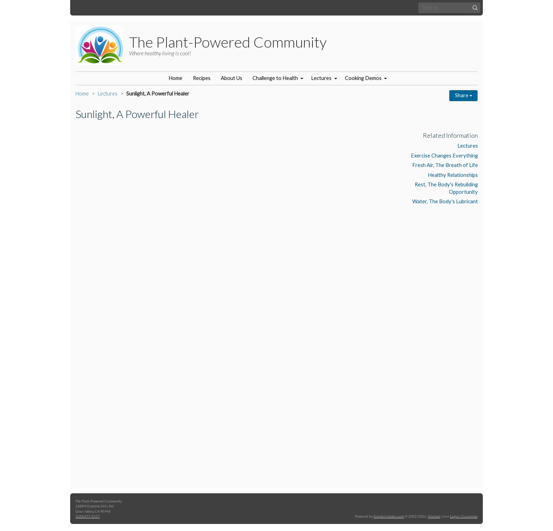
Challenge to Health (275, 78)
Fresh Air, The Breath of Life (445, 165)
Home (175, 78)
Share (463, 95)
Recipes (202, 78)
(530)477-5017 (87, 516)
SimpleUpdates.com (388, 516)
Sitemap (434, 516)
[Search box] (449, 7)
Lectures (321, 78)
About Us (231, 78)
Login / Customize (464, 516)
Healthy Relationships (453, 175)
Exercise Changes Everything (444, 156)
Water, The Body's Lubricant (445, 201)
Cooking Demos (363, 78)
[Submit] (475, 7)
